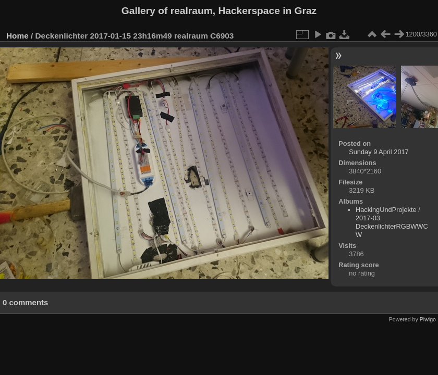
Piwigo (428, 319)
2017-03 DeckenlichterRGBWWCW (392, 226)
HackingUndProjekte (386, 210)
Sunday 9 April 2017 (379, 152)
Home (17, 35)
